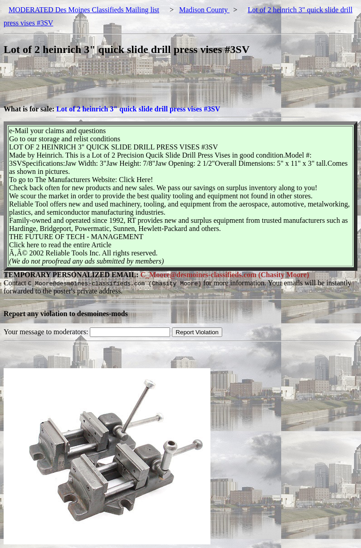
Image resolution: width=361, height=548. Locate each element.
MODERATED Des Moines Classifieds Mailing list (84, 10)
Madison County (204, 10)
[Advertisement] (169, 84)
